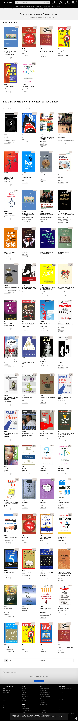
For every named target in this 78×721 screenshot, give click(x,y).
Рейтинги (21, 8)
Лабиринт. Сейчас (44, 688)
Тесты (41, 698)
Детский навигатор (44, 690)
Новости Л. (42, 700)
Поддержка (50, 8)
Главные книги (25, 708)
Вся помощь (62, 711)
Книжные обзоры (44, 694)
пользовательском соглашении (31, 716)
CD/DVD (23, 698)
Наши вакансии (44, 712)
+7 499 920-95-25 (36, 8)
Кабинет (61, 695)
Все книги (24, 688)
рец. (34, 27)
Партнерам (43, 710)
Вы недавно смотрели (10, 672)
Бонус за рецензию (26, 710)
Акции (23, 706)
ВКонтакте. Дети (7, 702)
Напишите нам (62, 709)
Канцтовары (38, 6)
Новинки (25, 8)
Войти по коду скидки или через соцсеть (65, 689)
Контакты (45, 8)
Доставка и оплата (7, 8)
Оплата (60, 704)
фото (17, 27)
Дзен (4, 708)
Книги (16, 6)
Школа (32, 6)
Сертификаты (15, 8)
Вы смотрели (62, 694)
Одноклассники (7, 706)
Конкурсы (42, 702)
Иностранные (22, 6)
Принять (61, 716)
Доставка (61, 706)
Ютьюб (4, 704)
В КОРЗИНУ (7, 58)
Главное (28, 6)
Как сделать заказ (63, 702)
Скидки (30, 8)
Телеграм (5, 709)
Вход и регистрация (63, 692)
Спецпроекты (43, 704)
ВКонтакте (5, 700)
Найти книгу (39, 680)
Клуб (53, 6)
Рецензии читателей (45, 692)
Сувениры (24, 700)
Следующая (43, 660)
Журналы (24, 692)
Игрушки (45, 6)
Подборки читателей (45, 696)
